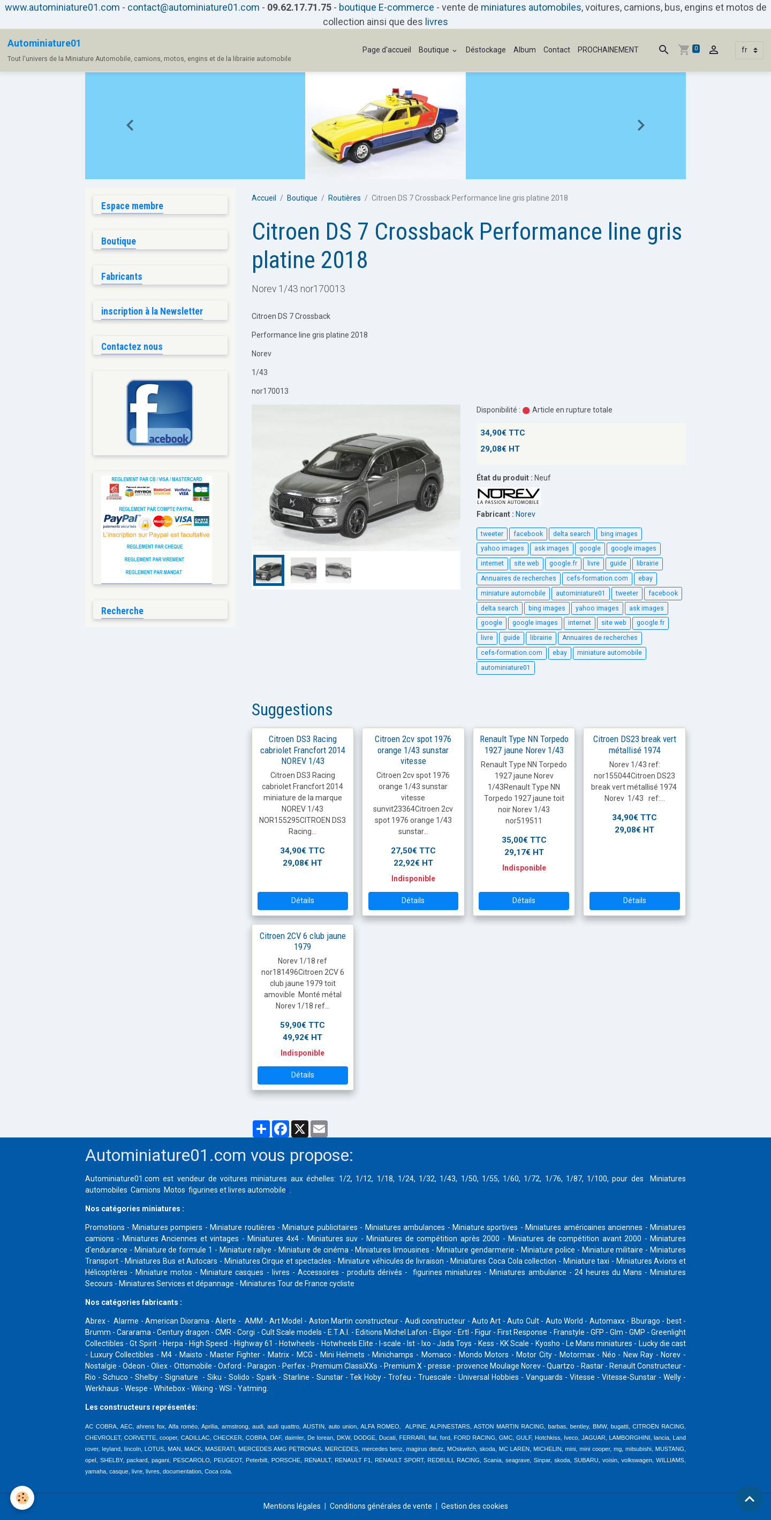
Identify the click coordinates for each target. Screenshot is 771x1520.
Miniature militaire (613, 1250)
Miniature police (548, 1250)
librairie (648, 563)
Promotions (105, 1227)
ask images (551, 548)
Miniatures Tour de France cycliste (297, 1283)
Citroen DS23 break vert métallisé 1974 (634, 744)
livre (593, 563)
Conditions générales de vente (381, 1506)
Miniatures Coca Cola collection (503, 1261)
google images (633, 548)
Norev (525, 514)
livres (436, 21)
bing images (619, 534)
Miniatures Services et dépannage (176, 1283)
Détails (302, 900)
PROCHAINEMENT (608, 49)
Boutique (435, 49)
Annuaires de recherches (518, 578)
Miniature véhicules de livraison (391, 1261)
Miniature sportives (485, 1227)
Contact (556, 49)
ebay (645, 578)
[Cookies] (23, 1498)
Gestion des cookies (474, 1506)
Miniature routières (242, 1227)
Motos (174, 1190)
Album (524, 49)
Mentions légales (292, 1506)
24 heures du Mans (608, 1272)
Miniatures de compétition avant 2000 (576, 1238)
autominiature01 (581, 593)
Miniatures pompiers (167, 1227)
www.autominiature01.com (62, 7)
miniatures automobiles (531, 7)
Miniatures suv (332, 1238)
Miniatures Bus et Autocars (171, 1261)
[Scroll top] (749, 1498)
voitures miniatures (253, 1178)
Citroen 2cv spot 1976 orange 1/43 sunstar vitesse (413, 750)
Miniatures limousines (392, 1250)
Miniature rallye (246, 1250)
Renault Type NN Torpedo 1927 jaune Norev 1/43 (524, 744)
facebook (528, 534)
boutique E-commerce (386, 7)
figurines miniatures (445, 1272)
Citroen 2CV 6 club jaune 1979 (303, 941)
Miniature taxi (586, 1261)
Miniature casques (231, 1272)
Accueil (264, 198)
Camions (146, 1190)
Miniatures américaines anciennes (583, 1227)
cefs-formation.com (597, 578)
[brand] (149, 50)
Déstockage (486, 49)
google (590, 548)
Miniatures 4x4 (272, 1238)
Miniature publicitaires (319, 1227)
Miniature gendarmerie (475, 1250)
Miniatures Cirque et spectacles (277, 1261)
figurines (203, 1190)
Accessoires (318, 1272)
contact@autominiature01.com (193, 7)
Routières (344, 198)
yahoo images (502, 548)
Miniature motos (163, 1272)
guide (618, 563)
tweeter (492, 534)
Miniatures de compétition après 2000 (433, 1238)
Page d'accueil (386, 49)
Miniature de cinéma (313, 1250)
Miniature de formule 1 (173, 1250)
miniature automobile (513, 593)
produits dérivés (374, 1272)
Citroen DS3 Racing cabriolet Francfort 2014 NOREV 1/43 (302, 750)
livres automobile (257, 1190)
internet (492, 563)
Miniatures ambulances (405, 1227)
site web (526, 563)
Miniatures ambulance (527, 1272)
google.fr (563, 563)
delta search (572, 534)
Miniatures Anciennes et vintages (181, 1238)
